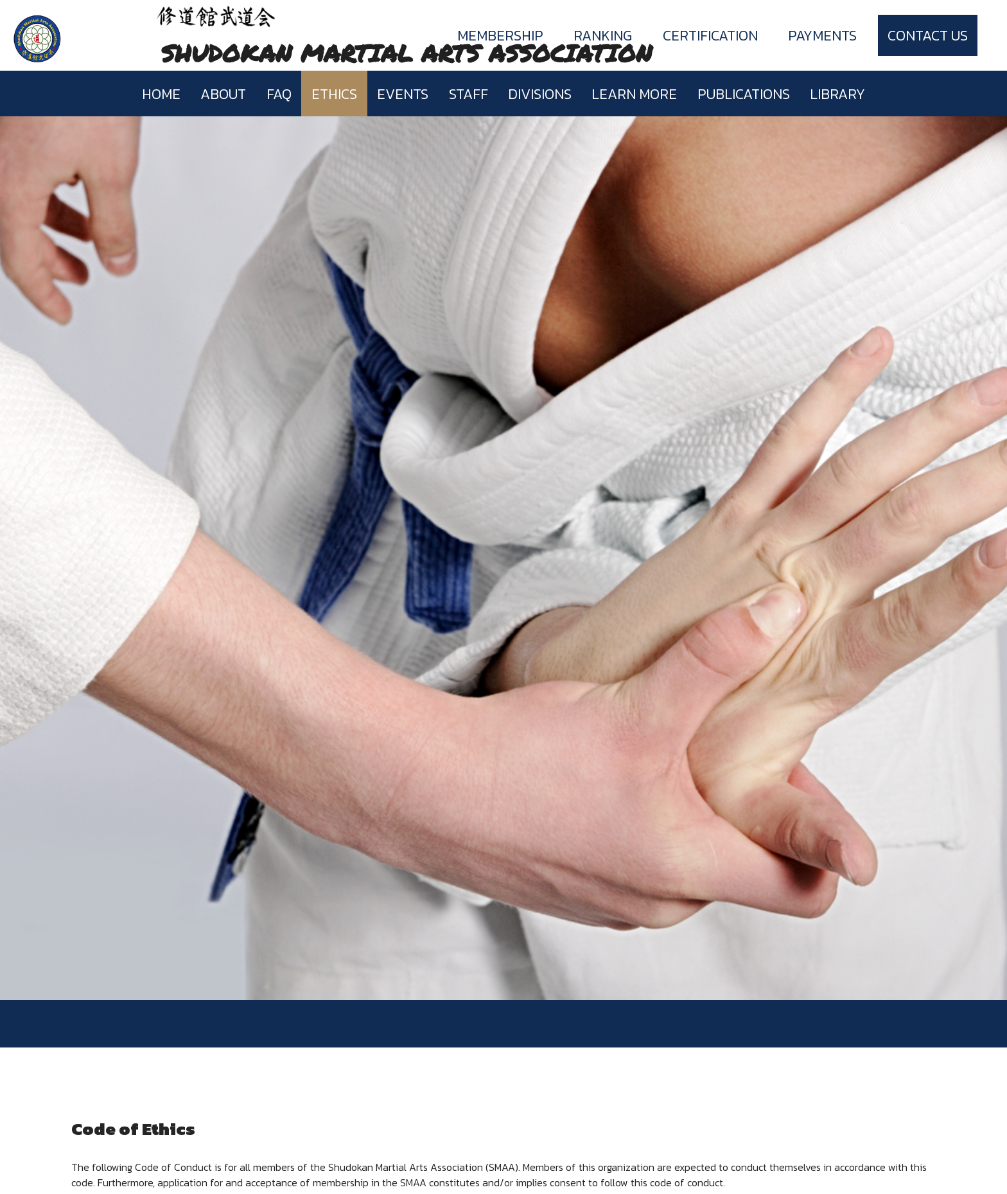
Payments (822, 35)
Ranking (603, 35)
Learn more (634, 94)
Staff (468, 94)
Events (402, 94)
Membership (500, 35)
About (223, 94)
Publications (743, 94)
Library (837, 94)
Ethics (334, 94)
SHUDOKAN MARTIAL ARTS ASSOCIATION (406, 53)
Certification (710, 35)
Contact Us (928, 35)
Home (161, 94)
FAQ (279, 94)
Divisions (540, 94)
